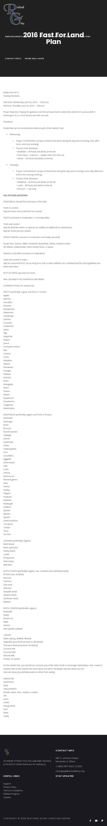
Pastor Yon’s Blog (50, 36)
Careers (7, 797)
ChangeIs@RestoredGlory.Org (70, 771)
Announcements (14, 36)
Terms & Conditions (13, 790)
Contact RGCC (13, 58)
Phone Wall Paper (34, 58)
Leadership (69, 36)
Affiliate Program (11, 793)
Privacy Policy (9, 787)
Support (7, 783)
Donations (84, 36)
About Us (31, 36)
